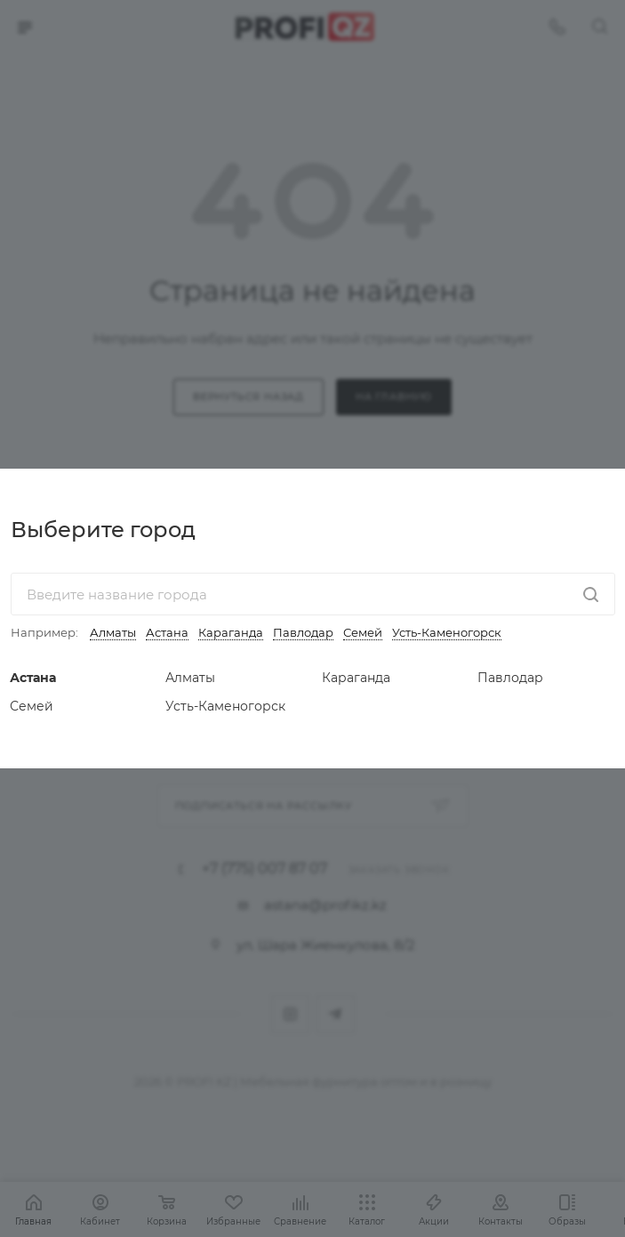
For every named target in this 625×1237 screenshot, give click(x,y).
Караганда (230, 632)
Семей (362, 632)
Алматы (113, 632)
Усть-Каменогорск (446, 632)
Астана (167, 632)
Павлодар (303, 632)
